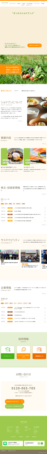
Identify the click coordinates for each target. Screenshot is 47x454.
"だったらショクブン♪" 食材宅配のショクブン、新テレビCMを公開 (24, 318)
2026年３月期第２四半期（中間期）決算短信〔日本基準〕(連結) (24, 217)
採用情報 (42, 3)
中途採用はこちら (39, 356)
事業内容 (18, 3)
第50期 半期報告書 (17, 211)
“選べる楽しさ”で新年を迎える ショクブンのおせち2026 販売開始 (24, 321)
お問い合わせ (43, 1)
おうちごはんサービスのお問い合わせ (13, 406)
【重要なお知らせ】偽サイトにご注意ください (28, 90)
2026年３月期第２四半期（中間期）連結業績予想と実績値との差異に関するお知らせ (27, 214)
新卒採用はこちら (8, 356)
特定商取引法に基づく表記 (11, 450)
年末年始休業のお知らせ (18, 315)
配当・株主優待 (36, 431)
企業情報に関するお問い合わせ (12, 401)
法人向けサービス (9, 431)
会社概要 (17, 431)
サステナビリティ (37, 3)
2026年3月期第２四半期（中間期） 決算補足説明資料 (22, 220)
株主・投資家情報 (29, 3)
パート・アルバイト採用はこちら (23, 356)
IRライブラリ (35, 430)
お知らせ (27, 436)
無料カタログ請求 (34, 45)
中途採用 (26, 430)
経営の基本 (17, 430)
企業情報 (23, 3)
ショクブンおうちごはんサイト (34, 1)
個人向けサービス (9, 430)
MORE (43, 143)
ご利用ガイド (21, 436)
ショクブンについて (12, 3)
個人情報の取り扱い (3, 450)
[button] (21, 85)
